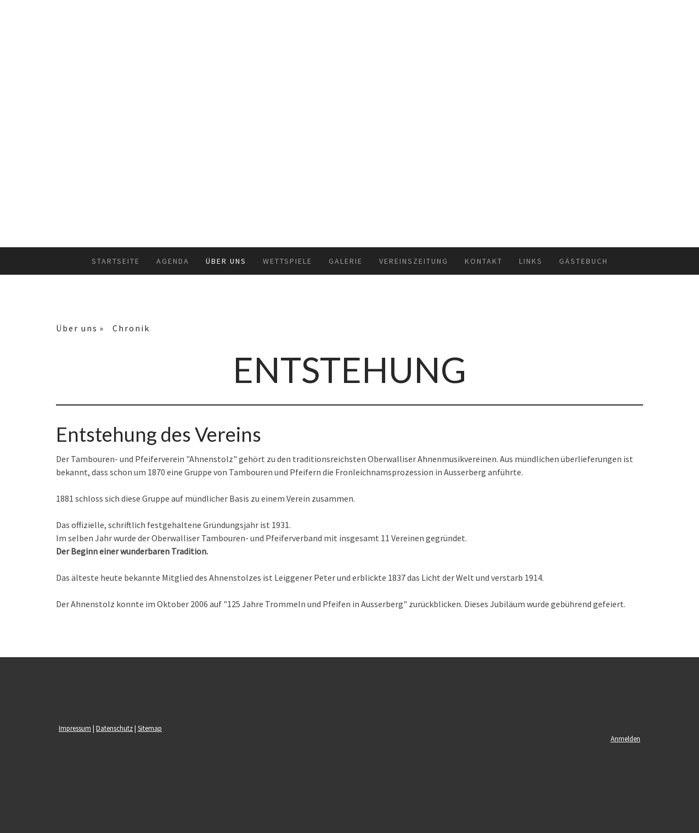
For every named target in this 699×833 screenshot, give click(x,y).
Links (531, 261)
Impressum (75, 728)
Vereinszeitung (413, 261)
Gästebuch (583, 261)
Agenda (172, 261)
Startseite (116, 261)
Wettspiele (287, 261)
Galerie (346, 261)
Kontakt (484, 261)
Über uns (226, 261)
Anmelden (625, 738)
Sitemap (150, 728)
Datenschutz (114, 728)
